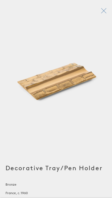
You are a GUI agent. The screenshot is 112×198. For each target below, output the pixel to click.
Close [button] (103, 12)
